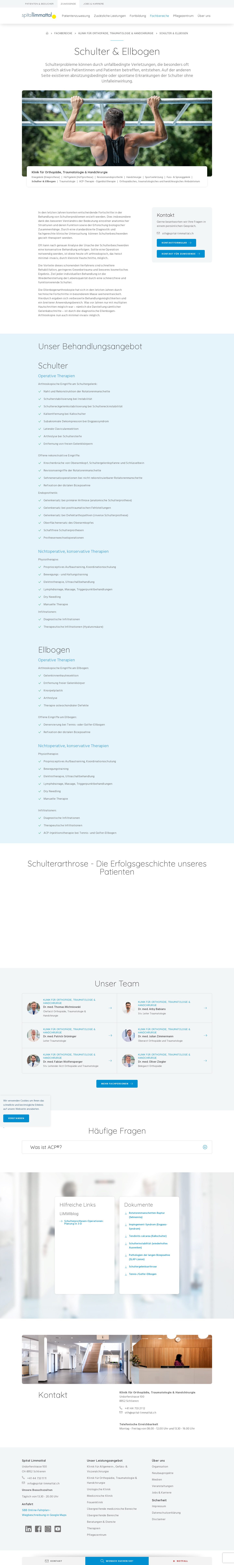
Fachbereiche (159, 16)
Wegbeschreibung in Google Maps (44, 1515)
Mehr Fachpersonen (114, 1084)
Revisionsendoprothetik (110, 177)
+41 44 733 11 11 (36, 1478)
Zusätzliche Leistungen (110, 16)
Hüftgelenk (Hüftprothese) (78, 177)
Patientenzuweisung (76, 16)
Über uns (204, 16)
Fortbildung (138, 16)
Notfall (180, 1561)
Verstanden (16, 1118)
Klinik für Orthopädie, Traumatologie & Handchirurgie (116, 33)
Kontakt (56, 1561)
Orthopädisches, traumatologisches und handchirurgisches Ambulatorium (159, 181)
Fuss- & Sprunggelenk (178, 177)
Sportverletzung (154, 177)
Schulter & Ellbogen (44, 181)
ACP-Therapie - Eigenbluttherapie (97, 181)
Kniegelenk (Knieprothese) (46, 177)
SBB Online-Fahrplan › (36, 1510)
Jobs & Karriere (93, 3)
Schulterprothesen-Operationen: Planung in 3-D (84, 1222)
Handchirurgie (133, 177)
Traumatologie (67, 181)
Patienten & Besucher (39, 3)
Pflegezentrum (183, 16)
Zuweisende (68, 3)
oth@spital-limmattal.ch (178, 233)
